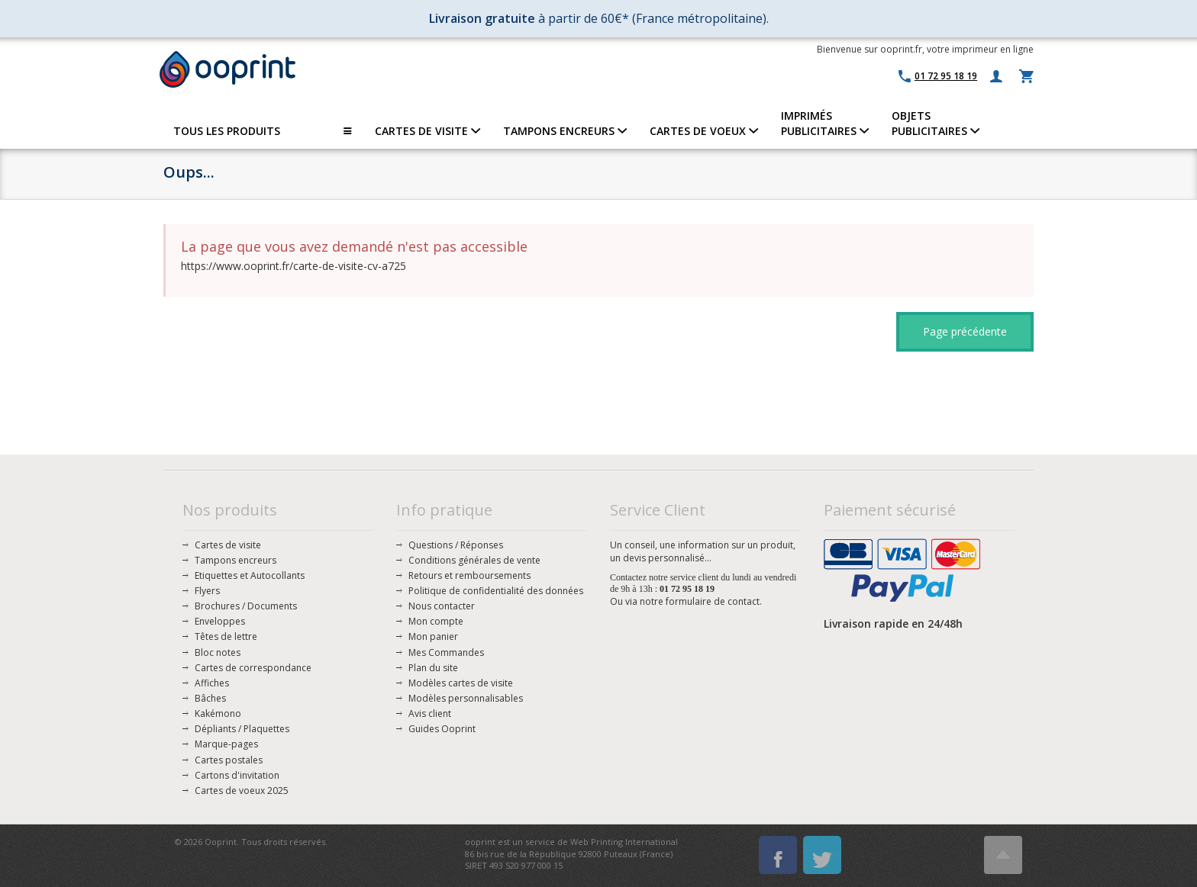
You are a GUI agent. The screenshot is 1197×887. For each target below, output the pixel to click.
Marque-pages (226, 744)
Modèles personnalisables (465, 698)
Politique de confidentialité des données (495, 590)
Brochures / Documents (246, 605)
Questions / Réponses (455, 544)
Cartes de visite (228, 544)
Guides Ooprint (442, 728)
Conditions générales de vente (474, 560)
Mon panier (433, 636)
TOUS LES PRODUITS (262, 131)
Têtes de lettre (226, 636)
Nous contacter (441, 605)
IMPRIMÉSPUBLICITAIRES (825, 123)
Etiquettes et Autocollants (250, 575)
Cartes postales (229, 760)
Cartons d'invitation (237, 775)
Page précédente (965, 331)
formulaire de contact (713, 601)
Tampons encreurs (235, 560)
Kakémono (218, 713)
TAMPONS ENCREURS (565, 131)
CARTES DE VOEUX (704, 131)
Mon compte (435, 621)
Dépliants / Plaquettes (242, 728)
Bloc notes (217, 652)
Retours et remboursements (469, 575)
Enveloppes (220, 621)
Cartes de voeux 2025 (242, 790)
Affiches (212, 682)
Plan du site (433, 667)
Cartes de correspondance (253, 667)
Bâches (210, 698)
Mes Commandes (446, 652)
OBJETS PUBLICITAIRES (935, 123)
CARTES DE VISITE (427, 131)
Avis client (429, 713)
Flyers (207, 590)
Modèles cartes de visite (460, 682)
